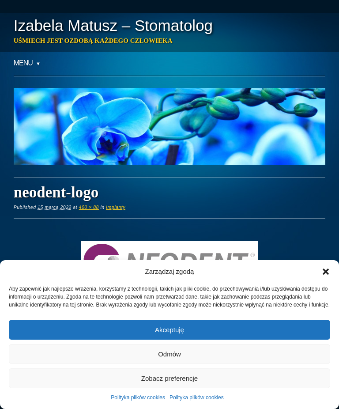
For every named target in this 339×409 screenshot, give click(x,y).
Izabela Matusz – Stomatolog (113, 25)
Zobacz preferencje (169, 378)
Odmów (169, 354)
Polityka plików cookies (138, 397)
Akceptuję (169, 329)
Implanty (115, 207)
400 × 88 (89, 207)
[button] (325, 271)
